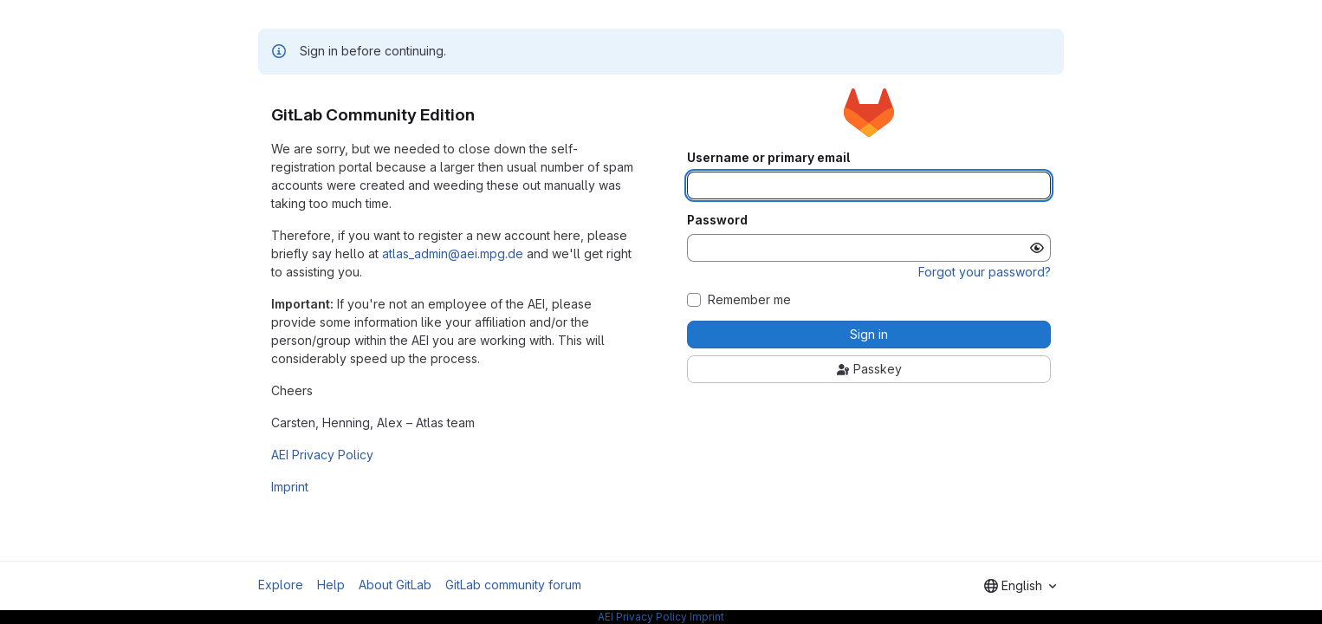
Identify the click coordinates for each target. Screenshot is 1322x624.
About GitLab (395, 584)
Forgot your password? (984, 271)
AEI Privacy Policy (322, 454)
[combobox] (1020, 585)
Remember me (749, 300)
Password (717, 220)
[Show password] (1037, 248)
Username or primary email (768, 158)
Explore (280, 584)
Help (331, 584)
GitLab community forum (513, 584)
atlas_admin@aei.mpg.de (452, 253)
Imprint (289, 486)
